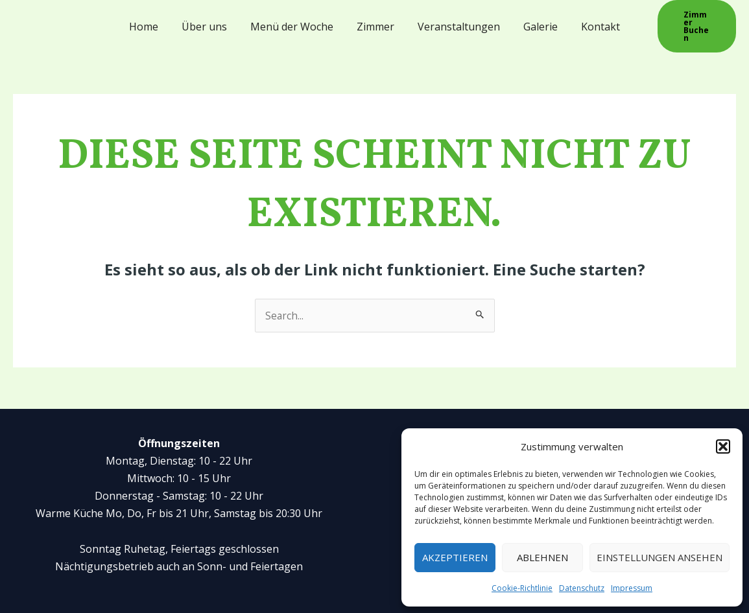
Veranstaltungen (456, 23)
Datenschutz (581, 588)
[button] (723, 446)
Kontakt (592, 23)
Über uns (209, 23)
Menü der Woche (294, 23)
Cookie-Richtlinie (522, 588)
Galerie (535, 23)
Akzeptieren (455, 557)
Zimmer (375, 23)
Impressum (631, 588)
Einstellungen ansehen (659, 557)
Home (151, 23)
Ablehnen (542, 557)
